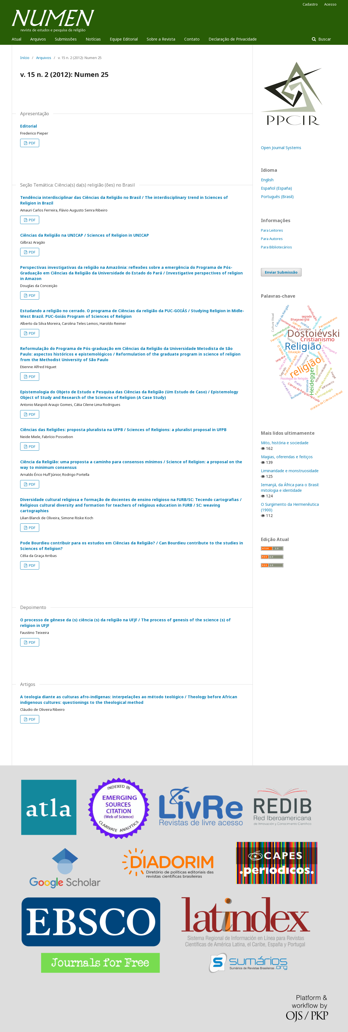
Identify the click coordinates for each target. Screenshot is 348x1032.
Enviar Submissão (281, 272)
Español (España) (276, 188)
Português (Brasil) (277, 196)
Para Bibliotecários (276, 247)
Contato (192, 39)
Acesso (330, 4)
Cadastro (310, 4)
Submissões (66, 39)
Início (24, 57)
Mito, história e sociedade (285, 442)
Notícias (93, 39)
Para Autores (272, 238)
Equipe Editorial (124, 39)
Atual (16, 39)
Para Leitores (272, 230)
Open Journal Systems (281, 147)
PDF (31, 142)
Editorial (28, 126)
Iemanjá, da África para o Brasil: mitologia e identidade (290, 487)
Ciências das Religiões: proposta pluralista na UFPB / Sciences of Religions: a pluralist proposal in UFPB (123, 429)
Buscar (324, 39)
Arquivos (38, 39)
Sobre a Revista (161, 39)
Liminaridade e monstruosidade (290, 470)
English (267, 179)
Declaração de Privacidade (233, 39)
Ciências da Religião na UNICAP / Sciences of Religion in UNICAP (84, 235)
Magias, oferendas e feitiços (287, 456)
